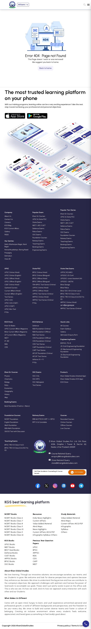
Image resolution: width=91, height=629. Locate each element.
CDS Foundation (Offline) (41, 338)
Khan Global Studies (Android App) (73, 376)
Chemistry (8, 379)
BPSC (35, 550)
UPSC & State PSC (39, 219)
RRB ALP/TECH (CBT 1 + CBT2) (43, 419)
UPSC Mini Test (10, 309)
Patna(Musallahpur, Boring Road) (16, 250)
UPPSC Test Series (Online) (42, 294)
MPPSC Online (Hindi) (40, 297)
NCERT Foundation (11, 419)
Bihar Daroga (65, 285)
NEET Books (10, 547)
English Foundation (11, 422)
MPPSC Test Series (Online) (43, 300)
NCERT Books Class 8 (14, 523)
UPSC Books (10, 544)
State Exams (37, 222)
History (7, 394)
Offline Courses (66, 425)
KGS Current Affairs (12, 228)
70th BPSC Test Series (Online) (44, 285)
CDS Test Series (38, 344)
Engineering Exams (39, 250)
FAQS (7, 235)
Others (64, 532)
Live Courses (65, 428)
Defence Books (11, 553)
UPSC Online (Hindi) (12, 272)
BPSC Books (10, 561)
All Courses (64, 326)
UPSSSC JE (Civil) (67, 275)
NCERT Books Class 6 (14, 518)
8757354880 (77, 472)
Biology (7, 382)
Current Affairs (39, 521)
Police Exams (37, 232)
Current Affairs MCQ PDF (44, 532)
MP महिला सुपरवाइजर (67, 305)
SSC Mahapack (38, 382)
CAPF (35, 561)
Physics (7, 376)
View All (7, 259)
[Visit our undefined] (46, 485)
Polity (6, 385)
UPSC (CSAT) (10, 306)
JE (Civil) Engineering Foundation (72, 346)
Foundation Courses (39, 238)
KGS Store (64, 382)
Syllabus (64, 529)
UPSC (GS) (9, 300)
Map (6, 397)
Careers (8, 222)
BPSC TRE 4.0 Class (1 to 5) (70, 294)
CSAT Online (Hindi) (12, 285)
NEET (7, 338)
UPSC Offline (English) (13, 282)
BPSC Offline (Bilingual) (41, 282)
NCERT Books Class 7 (14, 521)
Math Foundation (11, 425)
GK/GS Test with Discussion (15, 431)
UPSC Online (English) (13, 275)
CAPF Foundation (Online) (42, 347)
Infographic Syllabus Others (45, 535)
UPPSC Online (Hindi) (40, 288)
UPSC (35, 547)
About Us (8, 216)
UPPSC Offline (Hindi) (40, 291)
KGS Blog (8, 225)
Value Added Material (42, 523)
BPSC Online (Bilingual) (41, 275)
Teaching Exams (38, 244)
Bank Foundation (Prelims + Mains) (17, 406)
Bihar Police (64, 288)
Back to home (45, 68)
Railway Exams (37, 241)
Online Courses (66, 422)
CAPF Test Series (38, 350)
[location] (50, 441)
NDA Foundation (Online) (41, 329)
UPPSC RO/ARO (66, 272)
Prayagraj (8, 253)
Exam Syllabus (65, 329)
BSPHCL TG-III (65, 343)
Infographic (66, 526)
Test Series (9, 297)
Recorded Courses (67, 419)
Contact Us (9, 219)
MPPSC (36, 553)
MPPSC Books (11, 558)
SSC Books (9, 564)
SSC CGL (35, 376)
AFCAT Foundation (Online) (42, 353)
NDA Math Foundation (12, 428)
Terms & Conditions (80, 626)
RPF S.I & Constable (39, 422)
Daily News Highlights (42, 518)
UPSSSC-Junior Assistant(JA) (71, 279)
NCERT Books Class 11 (14, 532)
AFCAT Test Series (39, 356)
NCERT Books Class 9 (14, 526)
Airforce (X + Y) (38, 359)
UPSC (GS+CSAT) (11, 303)
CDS (6, 347)
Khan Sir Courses (38, 216)
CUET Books (10, 556)
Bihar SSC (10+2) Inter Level (70, 291)
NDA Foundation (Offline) (41, 332)
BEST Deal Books (12, 550)
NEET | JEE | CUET (39, 225)
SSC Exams (36, 235)
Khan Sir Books (10, 326)
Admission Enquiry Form (69, 335)
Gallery (7, 232)
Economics (8, 388)
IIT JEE (7, 341)
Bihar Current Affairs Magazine (16, 332)
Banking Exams (38, 247)
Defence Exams (38, 228)
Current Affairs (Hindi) (12, 291)
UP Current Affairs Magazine (15, 335)
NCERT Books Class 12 (14, 535)
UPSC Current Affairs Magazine (16, 329)
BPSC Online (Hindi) (39, 272)
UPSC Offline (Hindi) (12, 279)
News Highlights (40, 529)
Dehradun (8, 256)
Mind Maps (37, 526)
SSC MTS (36, 379)
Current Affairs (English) (13, 294)
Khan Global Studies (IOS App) (71, 379)
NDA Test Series (38, 335)
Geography (9, 391)
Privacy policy (63, 626)
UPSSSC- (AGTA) (66, 282)
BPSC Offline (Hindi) (39, 279)
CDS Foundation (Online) (41, 341)
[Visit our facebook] (37, 485)
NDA (6, 344)
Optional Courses (11, 288)
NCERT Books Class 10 (14, 529)
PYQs (7, 312)
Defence (35, 326)
